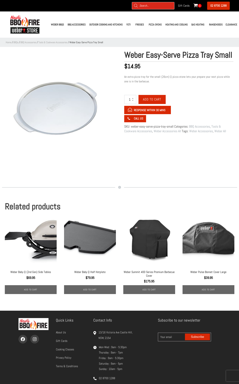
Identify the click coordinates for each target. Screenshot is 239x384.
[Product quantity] (130, 99)
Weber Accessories (201, 131)
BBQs (15, 42)
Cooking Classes (65, 349)
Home (8, 42)
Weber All (220, 131)
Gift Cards (184, 6)
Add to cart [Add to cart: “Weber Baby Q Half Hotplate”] (89, 289)
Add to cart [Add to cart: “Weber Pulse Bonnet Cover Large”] (208, 289)
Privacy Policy (63, 358)
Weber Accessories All (167, 131)
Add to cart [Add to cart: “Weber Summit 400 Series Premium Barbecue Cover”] (149, 289)
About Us (61, 332)
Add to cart (152, 99)
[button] (57, 24)
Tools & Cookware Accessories (52, 42)
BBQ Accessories (28, 42)
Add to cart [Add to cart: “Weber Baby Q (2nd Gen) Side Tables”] (30, 289)
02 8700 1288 (218, 6)
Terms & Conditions (67, 366)
